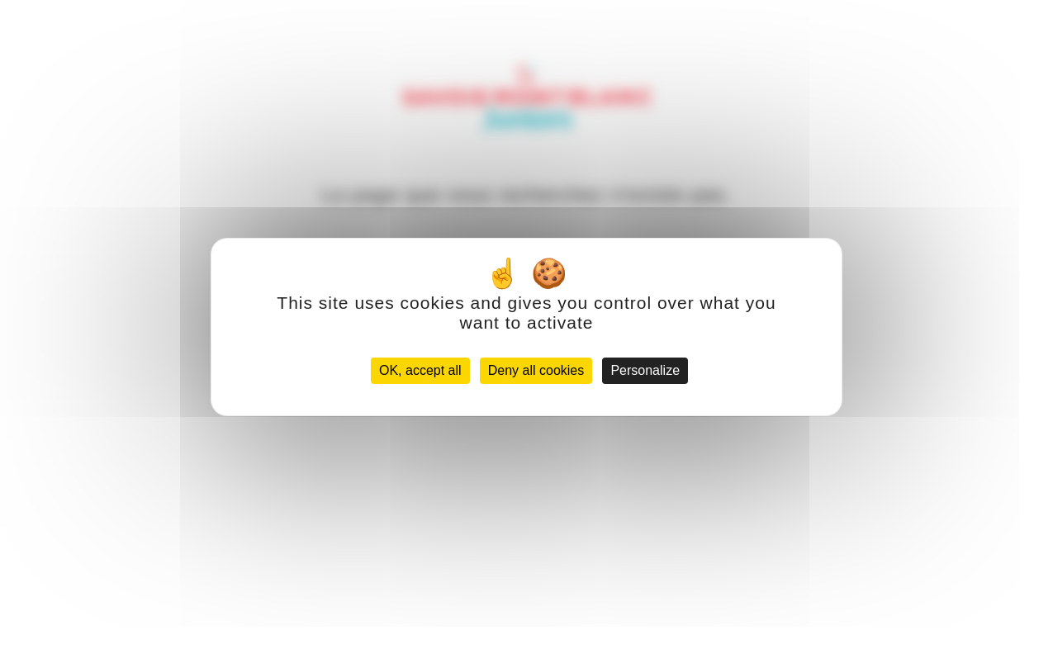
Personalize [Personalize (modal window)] (645, 370)
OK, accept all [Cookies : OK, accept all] (420, 370)
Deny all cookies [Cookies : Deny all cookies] (536, 370)
